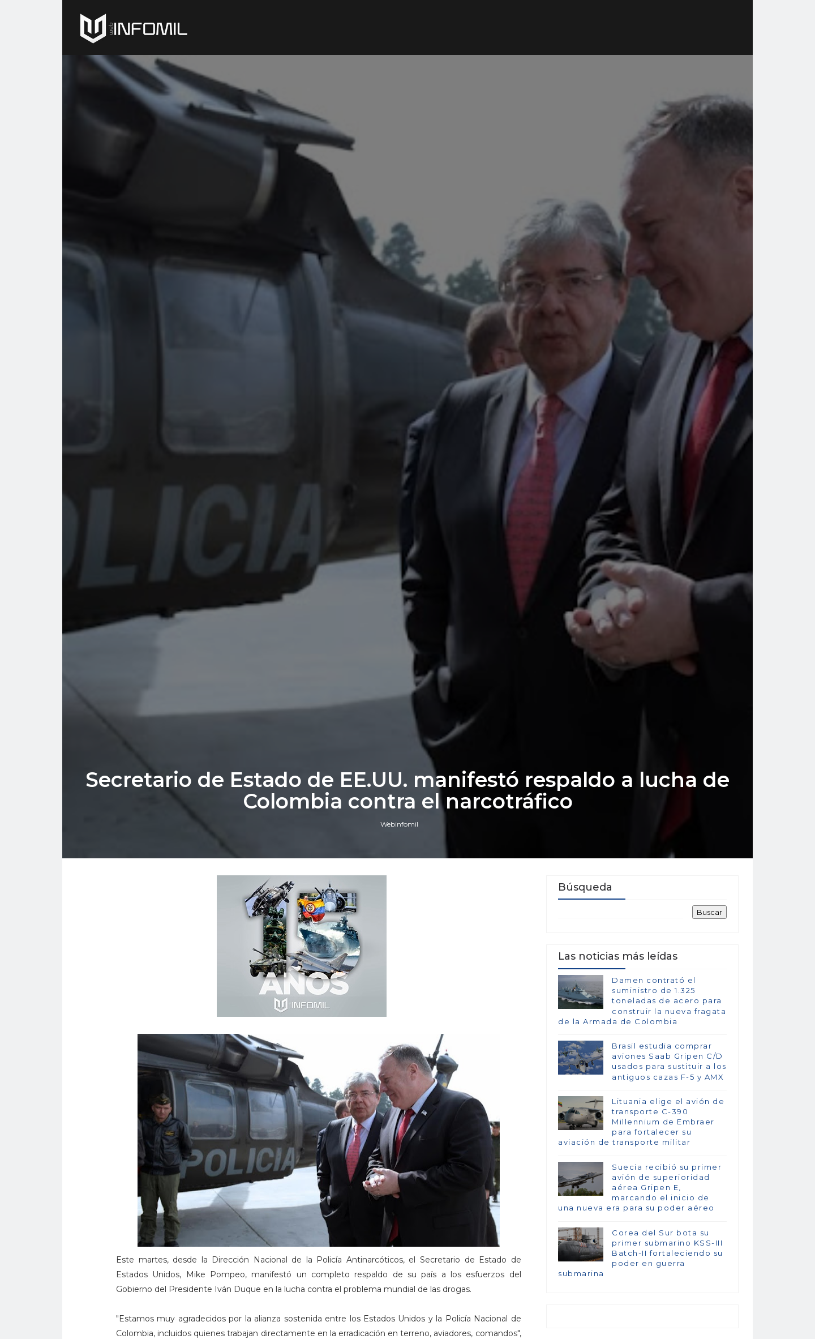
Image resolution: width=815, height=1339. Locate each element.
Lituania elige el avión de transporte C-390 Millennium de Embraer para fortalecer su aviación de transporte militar (641, 1122)
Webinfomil (399, 824)
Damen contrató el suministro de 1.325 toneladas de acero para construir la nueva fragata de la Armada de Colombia (642, 1001)
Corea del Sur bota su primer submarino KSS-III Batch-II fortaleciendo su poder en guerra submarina (640, 1253)
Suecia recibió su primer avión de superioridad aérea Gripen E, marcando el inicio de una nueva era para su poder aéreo (640, 1187)
